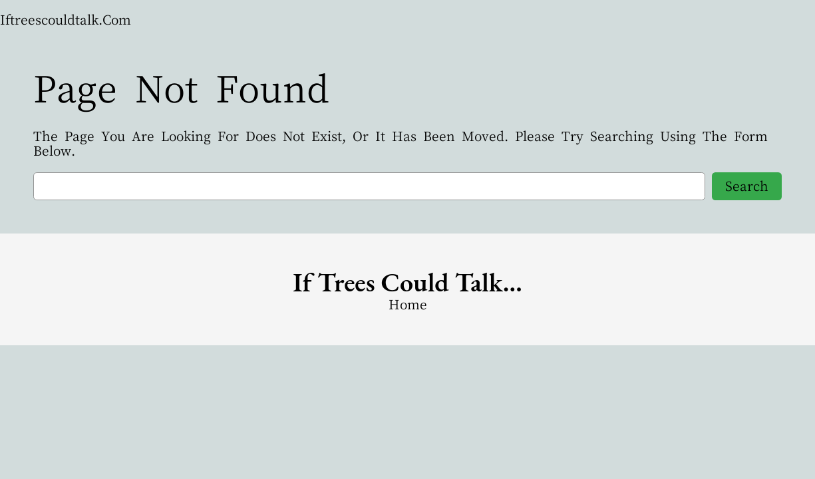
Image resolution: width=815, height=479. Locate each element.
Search (746, 186)
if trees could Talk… (407, 282)
